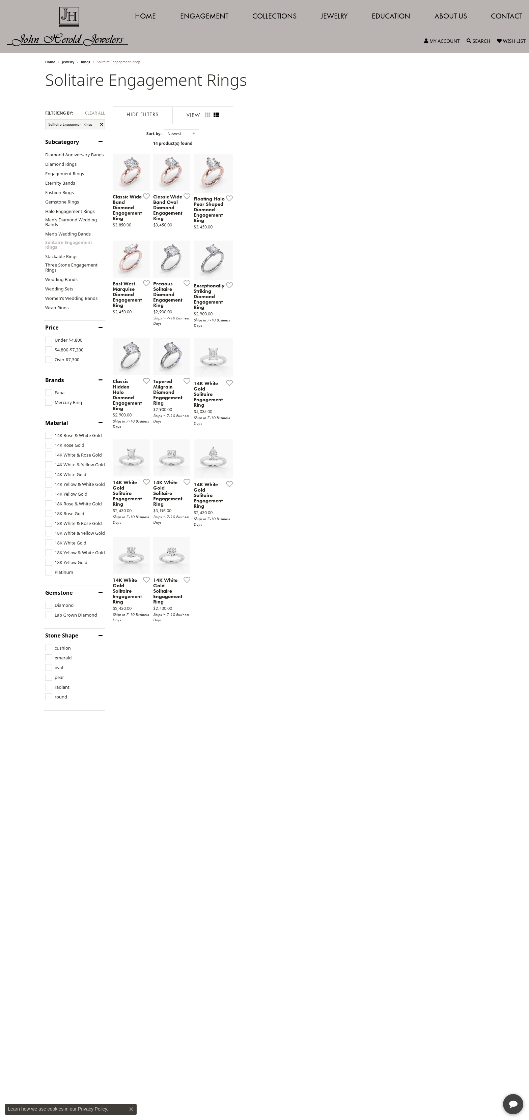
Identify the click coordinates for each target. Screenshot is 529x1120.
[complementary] (480, 1083)
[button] (442, 41)
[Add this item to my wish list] (228, 280)
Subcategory (62, 142)
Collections (274, 16)
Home (145, 16)
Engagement (204, 16)
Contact (506, 16)
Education (391, 16)
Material (56, 423)
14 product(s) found (298, 143)
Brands (54, 380)
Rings (85, 62)
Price (52, 327)
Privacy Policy (92, 1109)
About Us (451, 16)
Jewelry (334, 16)
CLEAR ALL (95, 113)
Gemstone (59, 592)
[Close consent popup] (131, 1109)
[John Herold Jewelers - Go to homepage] (71, 26)
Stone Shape (61, 635)
